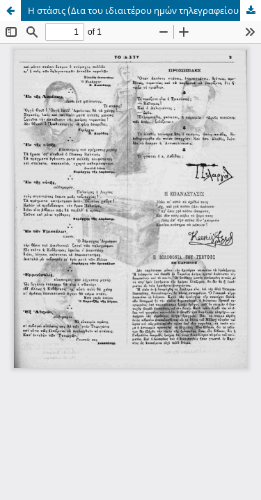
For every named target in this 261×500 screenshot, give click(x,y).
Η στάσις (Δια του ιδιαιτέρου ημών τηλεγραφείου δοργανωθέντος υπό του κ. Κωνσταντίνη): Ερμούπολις (144, 10)
